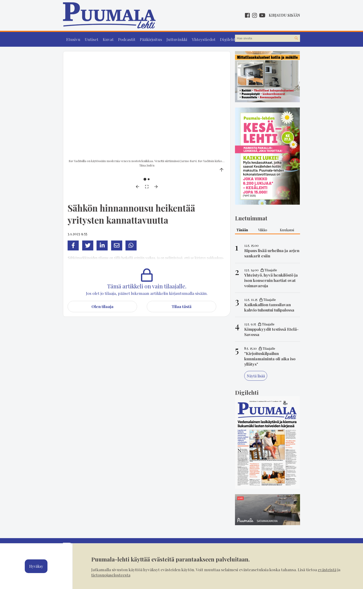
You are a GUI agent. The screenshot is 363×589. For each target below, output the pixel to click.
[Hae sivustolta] (296, 38)
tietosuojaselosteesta (110, 574)
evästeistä (327, 569)
